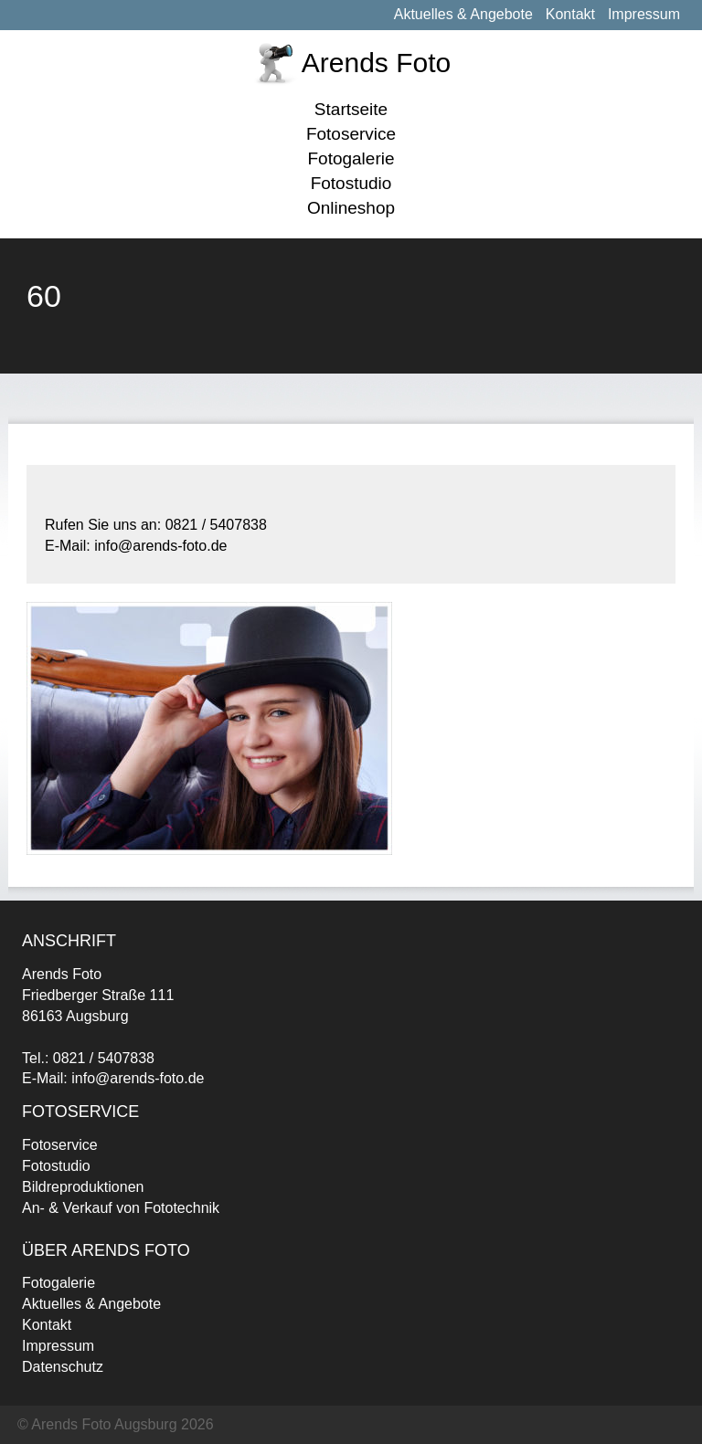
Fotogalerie (350, 158)
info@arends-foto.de (137, 1078)
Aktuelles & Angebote (463, 14)
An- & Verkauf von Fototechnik (120, 1208)
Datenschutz (62, 1367)
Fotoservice (351, 133)
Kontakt (570, 14)
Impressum (644, 14)
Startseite (351, 109)
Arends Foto (376, 62)
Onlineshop (351, 207)
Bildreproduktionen (83, 1187)
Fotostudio (351, 183)
